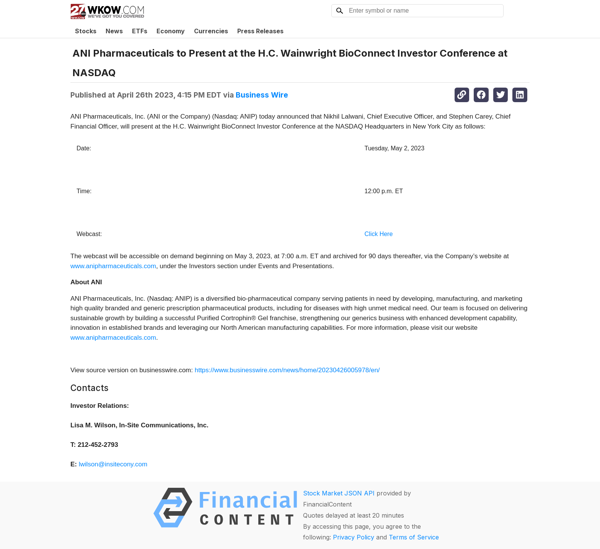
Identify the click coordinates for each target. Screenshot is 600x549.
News (114, 31)
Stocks (85, 31)
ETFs (139, 31)
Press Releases (260, 31)
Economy (171, 31)
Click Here (379, 234)
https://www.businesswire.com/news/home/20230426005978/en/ (287, 370)
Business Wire (262, 94)
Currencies (211, 31)
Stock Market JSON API (339, 493)
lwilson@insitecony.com (113, 464)
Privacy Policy (353, 537)
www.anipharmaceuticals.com (113, 266)
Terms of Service (414, 537)
